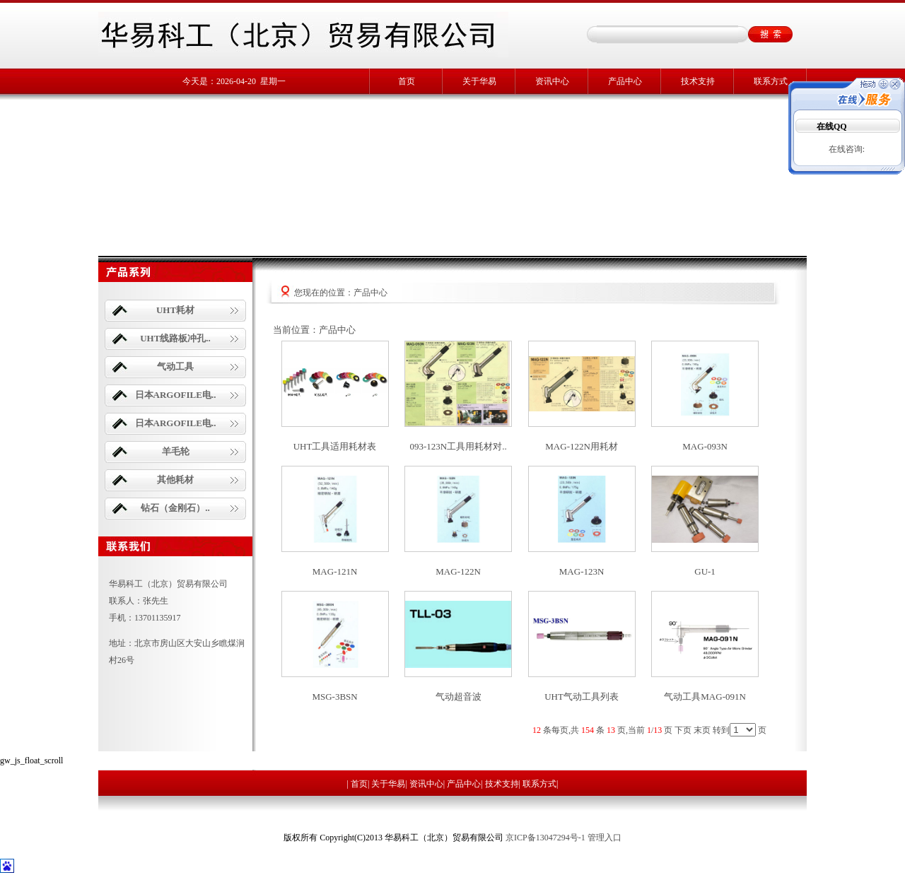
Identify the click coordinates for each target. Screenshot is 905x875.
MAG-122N (458, 571)
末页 (702, 730)
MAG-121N (335, 571)
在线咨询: (847, 149)
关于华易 (479, 81)
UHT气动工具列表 (581, 696)
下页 (683, 730)
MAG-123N (582, 571)
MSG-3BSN (334, 696)
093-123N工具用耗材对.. (457, 446)
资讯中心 (552, 81)
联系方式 (771, 81)
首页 (406, 81)
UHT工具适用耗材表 (335, 446)
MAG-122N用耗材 (581, 446)
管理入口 (604, 837)
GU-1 (705, 571)
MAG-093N (705, 446)
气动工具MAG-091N (705, 696)
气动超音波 (458, 696)
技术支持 (698, 81)
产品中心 (625, 81)
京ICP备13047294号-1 (545, 837)
